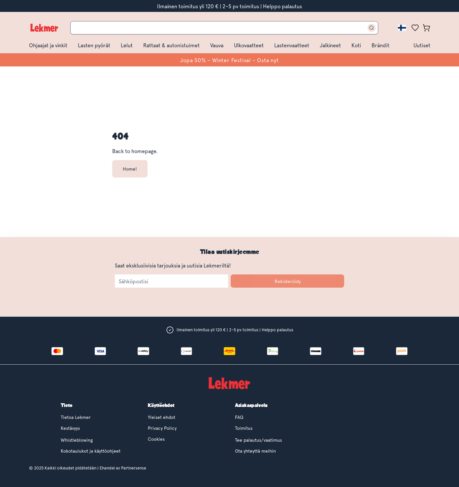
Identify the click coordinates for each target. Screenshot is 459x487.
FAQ (239, 417)
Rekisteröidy (288, 281)
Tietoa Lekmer (76, 417)
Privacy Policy (162, 428)
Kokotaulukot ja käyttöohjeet (90, 451)
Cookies (156, 439)
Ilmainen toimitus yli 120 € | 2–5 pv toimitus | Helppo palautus (229, 6)
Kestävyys (70, 428)
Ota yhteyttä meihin (255, 451)
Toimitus (243, 428)
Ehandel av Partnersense (122, 468)
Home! (130, 169)
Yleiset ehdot (161, 417)
